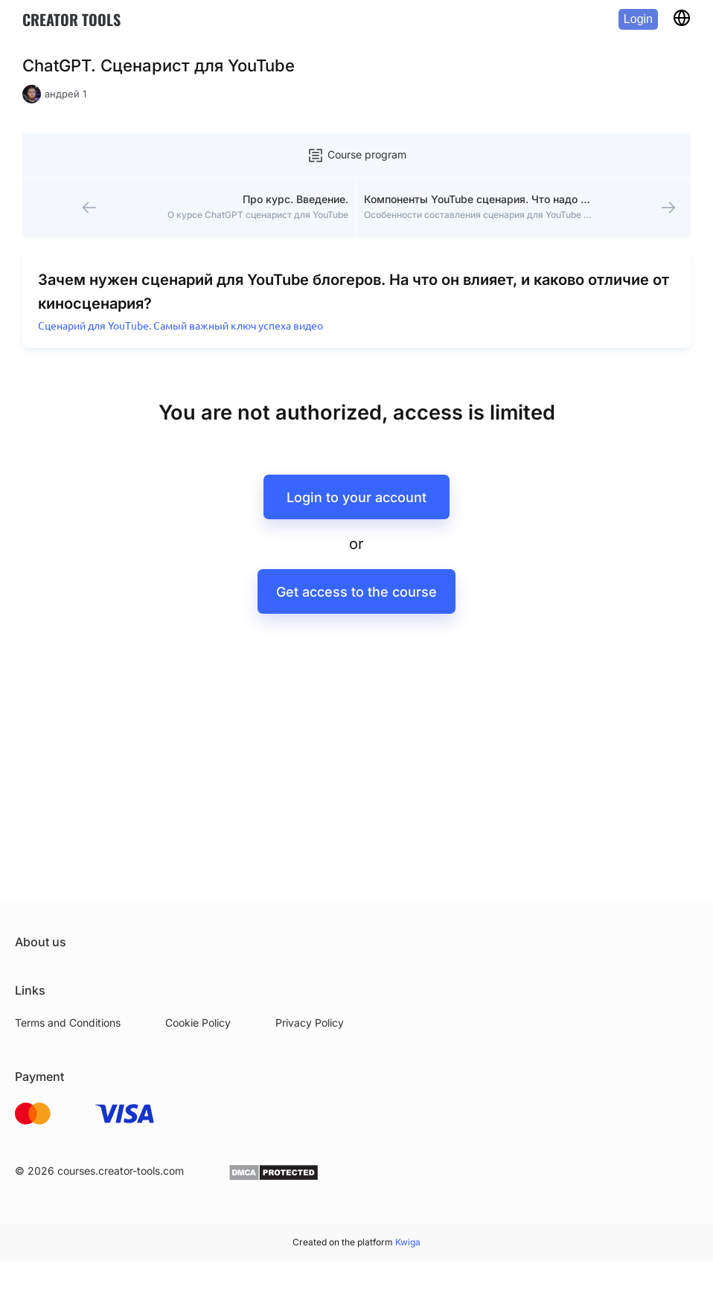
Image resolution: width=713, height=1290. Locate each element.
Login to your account (356, 497)
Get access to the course (356, 592)
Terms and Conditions (68, 1022)
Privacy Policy (309, 1022)
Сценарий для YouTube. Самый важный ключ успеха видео (180, 326)
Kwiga (408, 1242)
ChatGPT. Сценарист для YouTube (158, 65)
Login (638, 19)
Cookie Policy (198, 1022)
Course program (356, 155)
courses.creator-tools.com (120, 1170)
